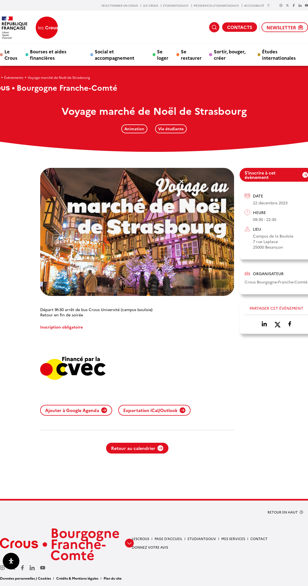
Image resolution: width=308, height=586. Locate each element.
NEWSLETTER (284, 27)
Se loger (162, 54)
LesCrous (140, 538)
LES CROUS (150, 5)
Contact (259, 538)
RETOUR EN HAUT (283, 512)
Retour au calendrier (137, 448)
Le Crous (10, 54)
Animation (134, 128)
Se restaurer (191, 54)
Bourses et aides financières (48, 54)
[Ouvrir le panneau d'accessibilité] (11, 561)
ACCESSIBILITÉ (257, 5)
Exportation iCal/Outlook (154, 410)
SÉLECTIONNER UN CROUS (119, 5)
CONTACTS (239, 27)
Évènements (13, 77)
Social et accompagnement (114, 54)
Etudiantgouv (202, 538)
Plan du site (113, 578)
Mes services (233, 538)
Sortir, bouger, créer (229, 54)
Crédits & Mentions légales (77, 578)
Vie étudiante (171, 128)
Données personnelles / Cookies (25, 578)
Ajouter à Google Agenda (76, 410)
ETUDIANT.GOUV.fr (176, 5)
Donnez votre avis (150, 547)
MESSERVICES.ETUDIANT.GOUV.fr (216, 5)
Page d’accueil (168, 538)
